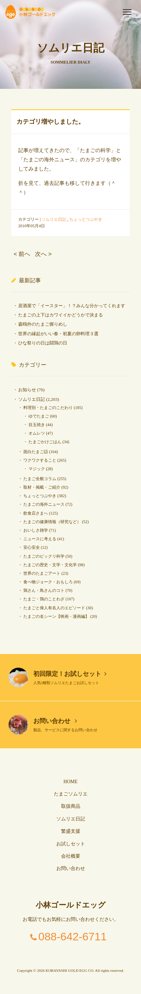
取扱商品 (70, 806)
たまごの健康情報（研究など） (52, 521)
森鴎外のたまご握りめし (42, 324)
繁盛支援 (70, 831)
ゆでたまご (38, 416)
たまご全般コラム (39, 478)
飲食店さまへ (35, 513)
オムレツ (36, 433)
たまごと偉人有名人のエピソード (54, 607)
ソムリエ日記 (54, 219)
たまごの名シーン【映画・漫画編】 (56, 616)
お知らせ (27, 389)
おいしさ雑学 (35, 530)
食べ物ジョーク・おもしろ (48, 582)
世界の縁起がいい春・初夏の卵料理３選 (58, 333)
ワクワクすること (39, 460)
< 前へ (22, 254)
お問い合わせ (55, 721)
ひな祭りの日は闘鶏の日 (42, 342)
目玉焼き (36, 424)
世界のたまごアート (41, 573)
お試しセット (70, 843)
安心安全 (31, 547)
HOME (70, 781)
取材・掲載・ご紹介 (41, 487)
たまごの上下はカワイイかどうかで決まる (60, 314)
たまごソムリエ (70, 793)
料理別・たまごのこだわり (48, 407)
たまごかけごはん (44, 441)
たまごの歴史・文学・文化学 (50, 564)
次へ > (43, 254)
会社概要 (70, 856)
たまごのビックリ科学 (43, 556)
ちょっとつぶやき (85, 219)
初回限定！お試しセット (69, 673)
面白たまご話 (35, 451)
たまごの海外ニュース (43, 504)
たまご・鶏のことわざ (43, 599)
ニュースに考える (39, 538)
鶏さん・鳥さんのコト (43, 590)
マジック (36, 468)
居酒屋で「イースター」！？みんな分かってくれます (71, 305)
